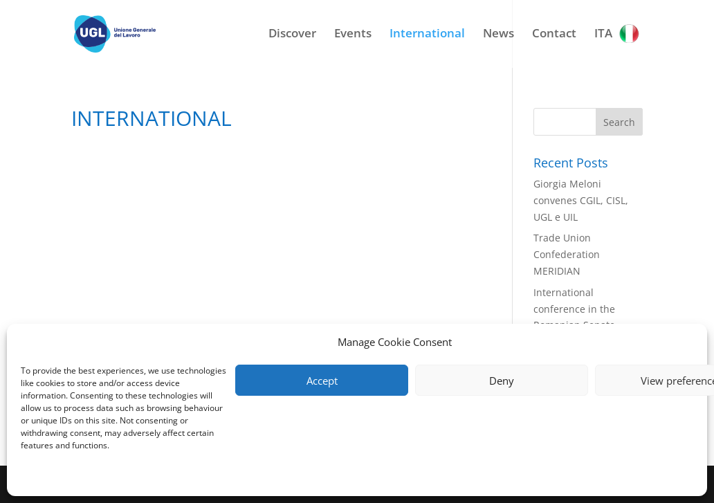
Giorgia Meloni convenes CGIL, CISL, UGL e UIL (580, 200)
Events (353, 34)
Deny (501, 380)
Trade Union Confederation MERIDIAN (566, 254)
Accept (322, 380)
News (498, 34)
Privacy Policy (47, 477)
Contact (554, 34)
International (427, 34)
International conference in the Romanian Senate (574, 309)
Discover (292, 34)
